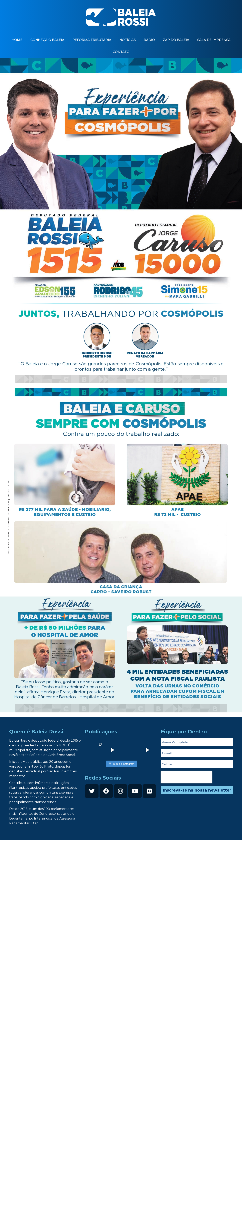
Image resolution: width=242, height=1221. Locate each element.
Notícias (127, 40)
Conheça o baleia (47, 40)
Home (17, 40)
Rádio (149, 40)
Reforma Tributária (91, 40)
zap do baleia (176, 40)
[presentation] (186, 777)
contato (121, 52)
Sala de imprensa (214, 40)
